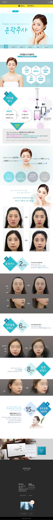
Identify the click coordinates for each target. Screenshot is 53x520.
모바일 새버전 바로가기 (26, 518)
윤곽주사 (15, 11)
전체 (3, 11)
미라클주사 (9, 11)
